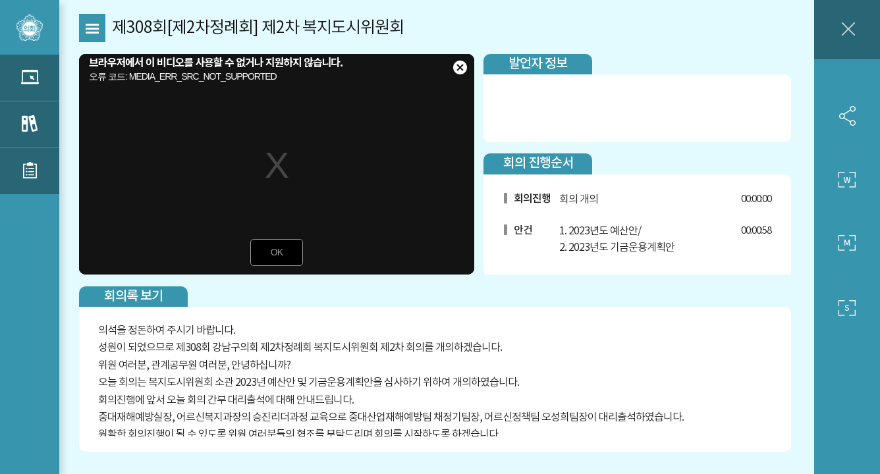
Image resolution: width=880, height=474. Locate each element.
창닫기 (847, 29)
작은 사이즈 (847, 308)
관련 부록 (29, 171)
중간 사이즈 (847, 243)
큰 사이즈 (847, 179)
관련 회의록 (29, 124)
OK (277, 252)
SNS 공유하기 (847, 115)
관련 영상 (29, 78)
